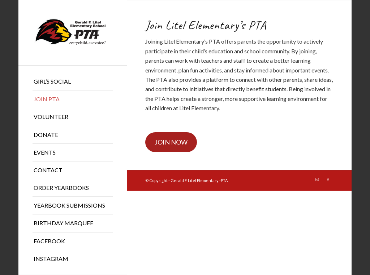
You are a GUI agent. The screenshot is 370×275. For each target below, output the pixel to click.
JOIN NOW (171, 142)
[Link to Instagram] (317, 179)
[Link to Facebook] (328, 179)
